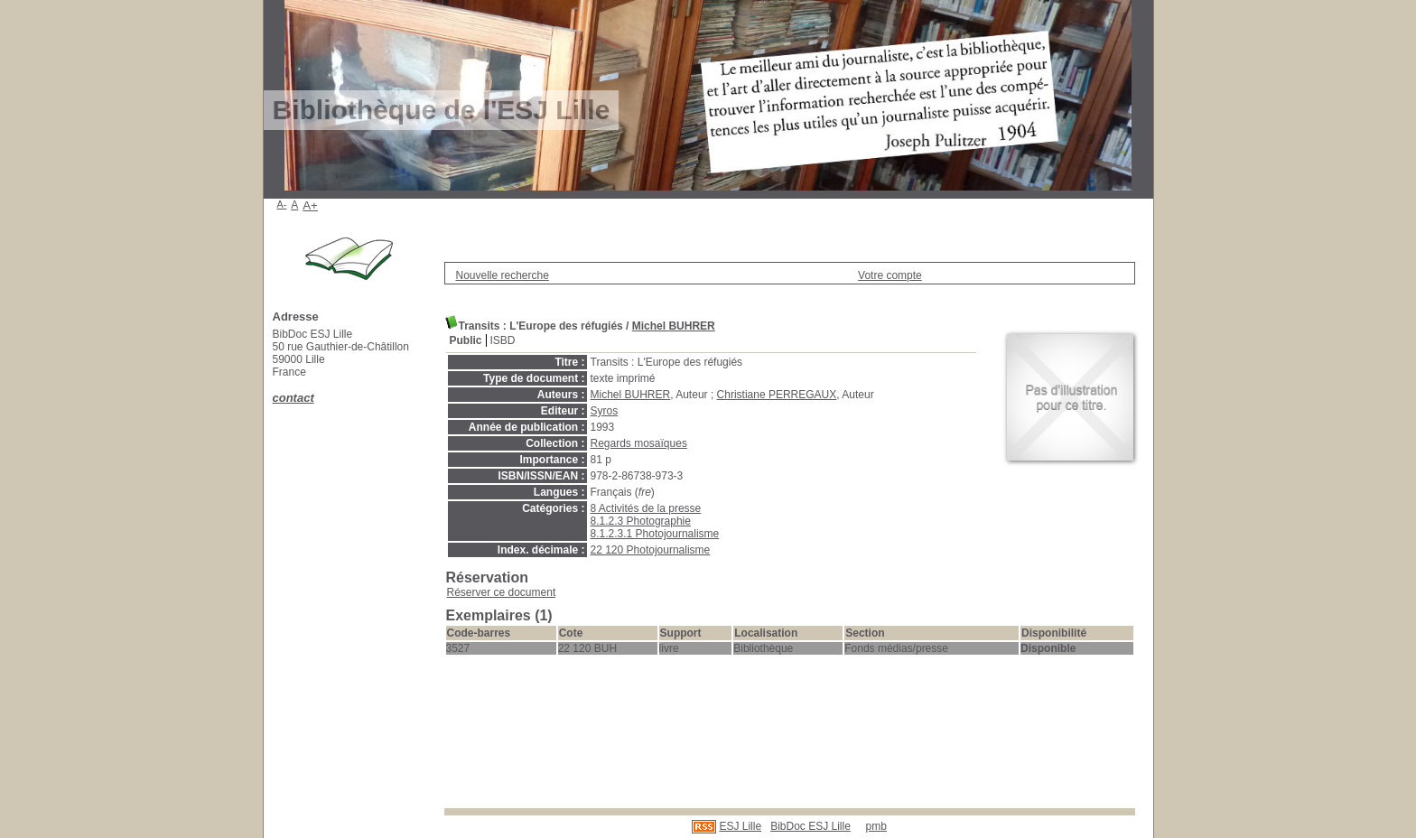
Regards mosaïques (639, 443)
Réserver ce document (501, 592)
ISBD (503, 340)
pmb (876, 826)
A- (282, 204)
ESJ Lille (740, 826)
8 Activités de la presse (646, 508)
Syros (605, 411)
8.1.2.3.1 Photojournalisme (655, 533)
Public (466, 340)
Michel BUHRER (673, 326)
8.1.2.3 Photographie (641, 521)
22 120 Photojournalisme (651, 550)
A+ (310, 205)
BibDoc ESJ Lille (810, 826)
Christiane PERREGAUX (777, 394)
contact (293, 398)
